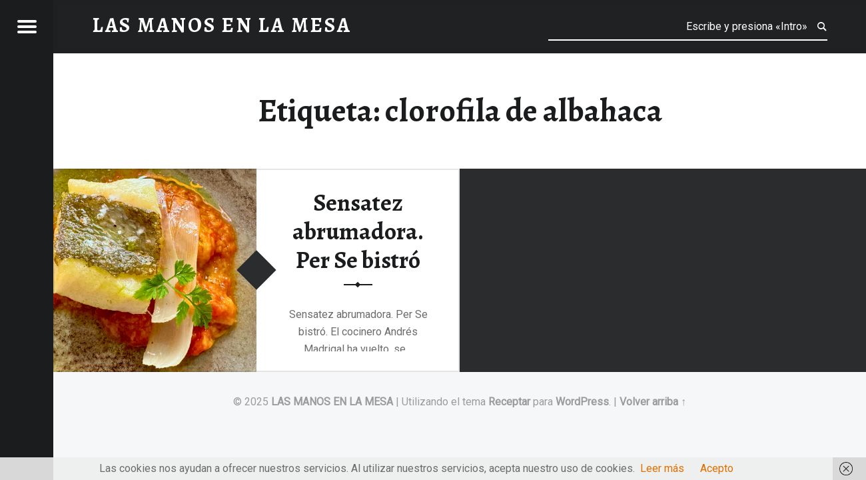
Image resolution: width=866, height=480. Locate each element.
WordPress (582, 401)
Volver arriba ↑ (653, 401)
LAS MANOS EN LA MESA (332, 401)
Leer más (662, 468)
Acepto (716, 468)
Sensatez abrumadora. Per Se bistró (358, 231)
